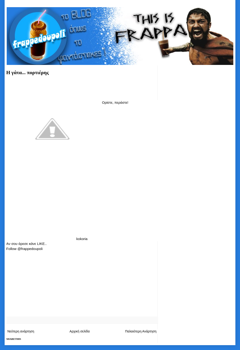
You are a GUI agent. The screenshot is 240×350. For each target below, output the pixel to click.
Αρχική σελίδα (79, 331)
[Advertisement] (82, 87)
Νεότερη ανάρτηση (20, 331)
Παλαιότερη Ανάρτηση (140, 331)
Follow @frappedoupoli (24, 249)
